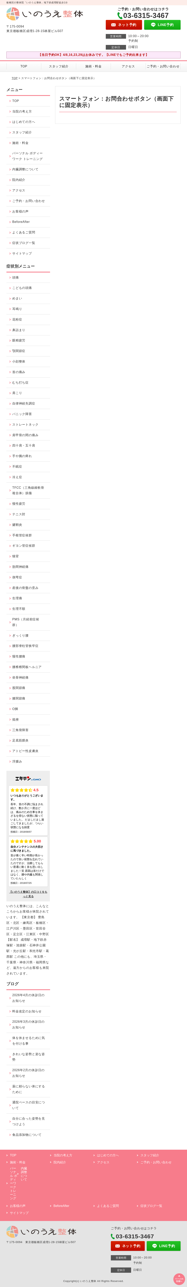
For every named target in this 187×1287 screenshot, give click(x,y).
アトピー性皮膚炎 (25, 751)
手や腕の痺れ (22, 456)
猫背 (15, 556)
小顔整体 (18, 361)
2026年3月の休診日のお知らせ (28, 1024)
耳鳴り (17, 309)
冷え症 (17, 477)
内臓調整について (25, 169)
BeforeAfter (21, 221)
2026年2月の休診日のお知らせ (28, 1072)
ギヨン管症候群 (23, 545)
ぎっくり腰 (20, 635)
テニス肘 (18, 514)
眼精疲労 (18, 340)
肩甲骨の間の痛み (25, 435)
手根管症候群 (22, 535)
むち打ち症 (20, 382)
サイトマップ (22, 253)
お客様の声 (20, 211)
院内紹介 (18, 179)
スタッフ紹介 (59, 66)
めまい (17, 298)
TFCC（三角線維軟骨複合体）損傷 (28, 490)
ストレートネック (25, 424)
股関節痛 (18, 687)
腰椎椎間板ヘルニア (27, 667)
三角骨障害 (20, 730)
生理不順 (18, 608)
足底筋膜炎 (20, 740)
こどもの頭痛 (22, 287)
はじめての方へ (23, 121)
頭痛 (15, 277)
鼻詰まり (18, 330)
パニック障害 (22, 414)
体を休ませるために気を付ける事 (28, 1040)
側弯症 (17, 577)
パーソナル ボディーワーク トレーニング (27, 156)
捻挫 (15, 719)
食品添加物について (27, 1134)
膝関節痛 (18, 698)
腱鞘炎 (17, 524)
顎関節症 (18, 351)
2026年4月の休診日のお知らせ (28, 997)
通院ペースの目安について (28, 1105)
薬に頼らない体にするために (28, 1089)
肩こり (17, 393)
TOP (23, 66)
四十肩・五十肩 (23, 445)
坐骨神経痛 (20, 677)
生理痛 (17, 598)
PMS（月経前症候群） (25, 622)
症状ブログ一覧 (23, 243)
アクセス (128, 66)
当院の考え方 (22, 111)
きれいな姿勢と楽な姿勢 (28, 1056)
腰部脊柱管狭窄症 (25, 646)
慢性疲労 (18, 503)
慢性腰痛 (18, 656)
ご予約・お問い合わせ (163, 66)
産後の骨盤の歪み (25, 587)
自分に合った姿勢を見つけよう (28, 1121)
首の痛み (18, 372)
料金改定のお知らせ (27, 1011)
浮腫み (17, 761)
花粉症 (17, 319)
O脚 (15, 709)
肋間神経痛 (20, 566)
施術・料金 (93, 66)
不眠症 (17, 466)
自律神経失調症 (23, 403)
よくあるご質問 (23, 232)
